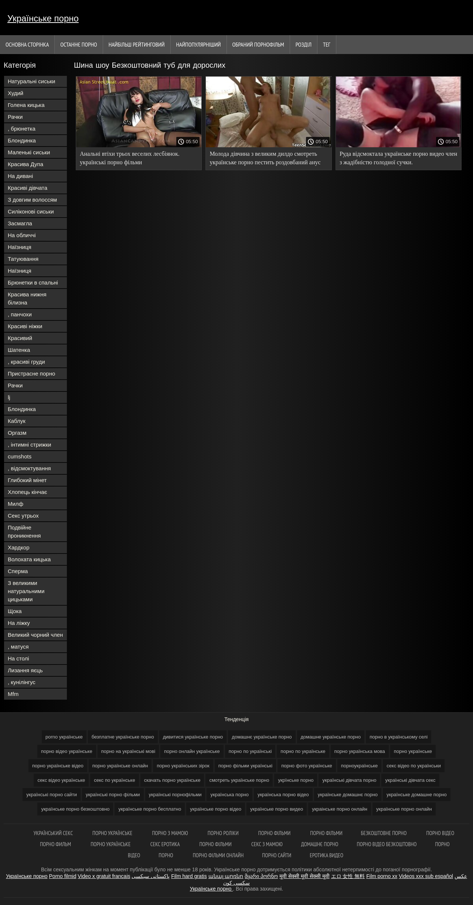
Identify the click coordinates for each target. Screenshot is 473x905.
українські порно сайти (51, 794)
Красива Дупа (25, 164)
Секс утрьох (23, 515)
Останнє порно (78, 44)
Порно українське (112, 833)
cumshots (19, 456)
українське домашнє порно (348, 794)
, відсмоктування (29, 468)
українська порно (229, 794)
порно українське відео (58, 765)
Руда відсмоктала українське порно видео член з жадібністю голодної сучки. (398, 158)
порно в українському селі (399, 737)
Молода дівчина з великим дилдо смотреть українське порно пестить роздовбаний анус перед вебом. (265, 159)
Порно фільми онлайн (218, 855)
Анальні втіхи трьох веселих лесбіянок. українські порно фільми (130, 158)
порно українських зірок (183, 765)
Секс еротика (165, 844)
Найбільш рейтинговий (137, 44)
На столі (18, 658)
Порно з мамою (170, 833)
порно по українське (302, 751)
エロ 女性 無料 (348, 876)
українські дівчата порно (349, 780)
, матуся (18, 646)
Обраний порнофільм (258, 44)
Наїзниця (19, 247)
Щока (15, 611)
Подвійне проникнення (24, 531)
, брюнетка (21, 128)
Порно (166, 855)
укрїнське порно (295, 780)
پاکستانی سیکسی (151, 876)
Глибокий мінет (27, 480)
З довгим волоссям (32, 199)
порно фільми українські (245, 765)
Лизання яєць (25, 670)
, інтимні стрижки (29, 444)
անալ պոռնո (226, 876)
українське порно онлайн (404, 809)
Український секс (54, 833)
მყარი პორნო (261, 876)
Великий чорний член (35, 635)
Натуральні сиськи (31, 81)
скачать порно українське (172, 780)
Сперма (18, 571)
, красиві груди (26, 362)
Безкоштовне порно (384, 833)
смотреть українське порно (239, 780)
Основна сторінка (27, 44)
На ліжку (19, 623)
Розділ (304, 44)
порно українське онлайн (120, 765)
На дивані (20, 176)
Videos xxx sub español (426, 876)
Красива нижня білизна (27, 298)
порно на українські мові (128, 751)
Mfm (13, 694)
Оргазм (17, 433)
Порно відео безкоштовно (387, 844)
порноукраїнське (359, 765)
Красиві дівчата (27, 188)
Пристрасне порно (31, 373)
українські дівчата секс (410, 780)
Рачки (15, 117)
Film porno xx (381, 876)
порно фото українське (306, 765)
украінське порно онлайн (339, 809)
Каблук (16, 421)
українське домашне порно (417, 794)
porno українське (64, 737)
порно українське (413, 751)
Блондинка (22, 140)
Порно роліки (224, 833)
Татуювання (23, 259)
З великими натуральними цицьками (26, 591)
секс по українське (114, 780)
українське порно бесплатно (149, 809)
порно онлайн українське (192, 751)
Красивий (20, 338)
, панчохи (20, 314)
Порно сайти (276, 855)
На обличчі (22, 235)
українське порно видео (276, 809)
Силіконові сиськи (31, 211)
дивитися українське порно (193, 737)
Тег (326, 44)
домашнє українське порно (262, 737)
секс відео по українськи (414, 765)
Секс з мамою (267, 844)
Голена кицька (26, 105)
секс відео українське (61, 780)
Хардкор (19, 547)
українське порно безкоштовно (75, 809)
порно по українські (250, 751)
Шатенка (19, 350)
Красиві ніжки (25, 326)
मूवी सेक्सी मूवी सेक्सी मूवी (304, 876)
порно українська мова (359, 751)
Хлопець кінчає (27, 492)
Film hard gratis (189, 876)
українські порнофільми (175, 794)
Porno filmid (62, 876)
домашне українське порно (331, 737)
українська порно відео (283, 794)
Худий (15, 93)
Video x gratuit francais (104, 876)
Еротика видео (326, 855)
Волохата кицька (29, 559)
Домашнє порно (319, 844)
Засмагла (20, 223)
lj (9, 397)
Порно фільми (275, 833)
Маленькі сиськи (29, 152)
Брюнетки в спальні (33, 282)
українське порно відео (215, 809)
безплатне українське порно (123, 737)
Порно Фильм (56, 844)
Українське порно (43, 18)
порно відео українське (66, 751)
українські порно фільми (113, 794)
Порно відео (440, 833)
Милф (15, 504)
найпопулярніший (198, 44)
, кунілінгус (21, 682)
